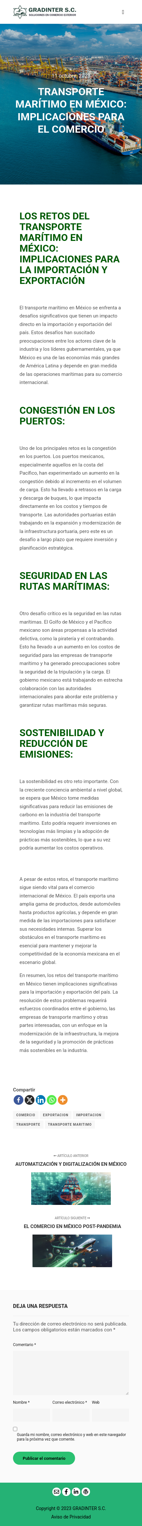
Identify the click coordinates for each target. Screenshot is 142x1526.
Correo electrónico (69, 1402)
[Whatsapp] (52, 1100)
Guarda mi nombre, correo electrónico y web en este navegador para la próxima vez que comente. (71, 1437)
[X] (29, 1100)
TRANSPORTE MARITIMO (70, 1124)
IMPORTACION (88, 1115)
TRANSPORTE (28, 1124)
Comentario (24, 1344)
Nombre (21, 1402)
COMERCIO (25, 1115)
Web (96, 1402)
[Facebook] (18, 1100)
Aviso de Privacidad (71, 1516)
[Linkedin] (40, 1100)
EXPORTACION (55, 1115)
